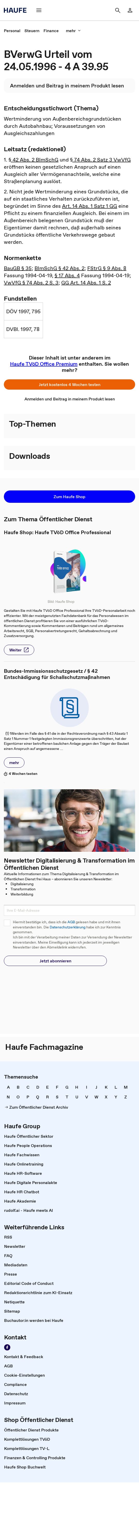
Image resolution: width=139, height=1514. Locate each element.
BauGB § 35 (18, 268)
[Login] (130, 10)
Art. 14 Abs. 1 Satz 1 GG (89, 206)
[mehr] (73, 30)
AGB (71, 922)
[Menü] (39, 10)
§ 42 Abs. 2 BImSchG (33, 159)
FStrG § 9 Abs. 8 (106, 268)
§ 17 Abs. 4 (67, 275)
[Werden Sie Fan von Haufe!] (7, 1347)
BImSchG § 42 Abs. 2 (59, 268)
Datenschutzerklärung (67, 927)
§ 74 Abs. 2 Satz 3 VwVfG (100, 159)
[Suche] (117, 10)
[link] (12, 30)
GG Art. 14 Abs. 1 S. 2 (86, 282)
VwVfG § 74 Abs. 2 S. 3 (31, 282)
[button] (69, 384)
